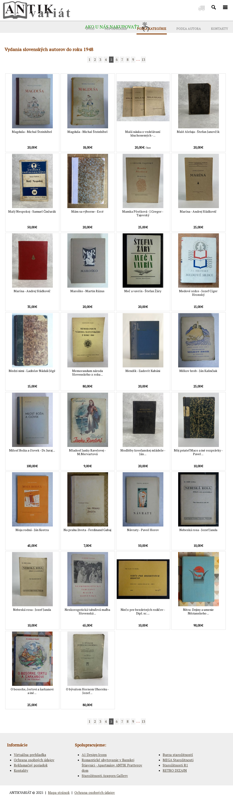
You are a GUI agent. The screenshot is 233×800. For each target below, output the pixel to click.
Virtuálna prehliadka (30, 754)
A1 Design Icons (94, 754)
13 (143, 59)
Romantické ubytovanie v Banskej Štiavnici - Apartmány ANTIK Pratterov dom (112, 765)
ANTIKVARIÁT (20, 792)
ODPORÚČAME (115, 28)
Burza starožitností (178, 754)
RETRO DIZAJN (175, 770)
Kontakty (21, 770)
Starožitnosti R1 (175, 765)
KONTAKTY (219, 28)
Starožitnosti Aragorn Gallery (105, 775)
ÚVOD (90, 28)
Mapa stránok (59, 792)
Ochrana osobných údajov (34, 760)
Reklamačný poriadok (31, 765)
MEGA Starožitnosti (178, 760)
